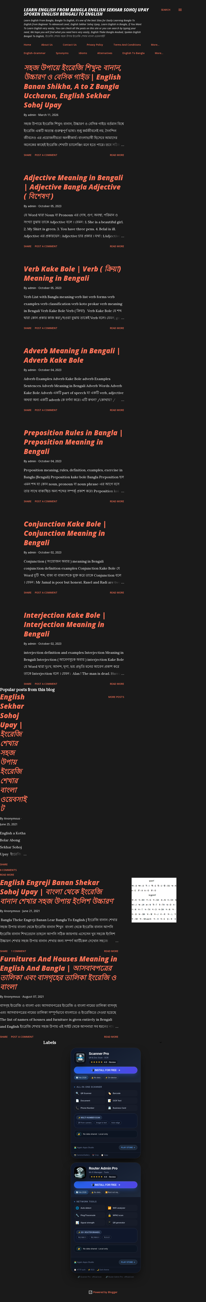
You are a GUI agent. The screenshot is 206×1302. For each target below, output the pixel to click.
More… (155, 44)
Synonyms (62, 53)
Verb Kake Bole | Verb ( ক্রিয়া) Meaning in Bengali (72, 273)
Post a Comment (46, 155)
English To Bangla (134, 53)
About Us (47, 44)
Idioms (83, 53)
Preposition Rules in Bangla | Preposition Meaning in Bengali (73, 442)
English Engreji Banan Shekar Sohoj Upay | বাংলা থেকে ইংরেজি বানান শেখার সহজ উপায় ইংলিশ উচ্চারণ (56, 892)
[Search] (165, 10)
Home (27, 44)
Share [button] (28, 155)
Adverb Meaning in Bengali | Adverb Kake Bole (72, 355)
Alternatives (104, 53)
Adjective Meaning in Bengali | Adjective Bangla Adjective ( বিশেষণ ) (73, 187)
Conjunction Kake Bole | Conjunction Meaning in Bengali (65, 533)
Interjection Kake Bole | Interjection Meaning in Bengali (65, 624)
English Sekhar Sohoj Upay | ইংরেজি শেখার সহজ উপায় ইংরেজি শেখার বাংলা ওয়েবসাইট (13, 752)
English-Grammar (35, 53)
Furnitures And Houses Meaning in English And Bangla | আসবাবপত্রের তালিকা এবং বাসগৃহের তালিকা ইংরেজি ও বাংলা (58, 973)
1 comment (18, 951)
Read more (117, 155)
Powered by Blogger (102, 1292)
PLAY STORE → (128, 1147)
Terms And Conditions (127, 44)
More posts (116, 697)
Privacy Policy (95, 44)
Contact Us (69, 44)
